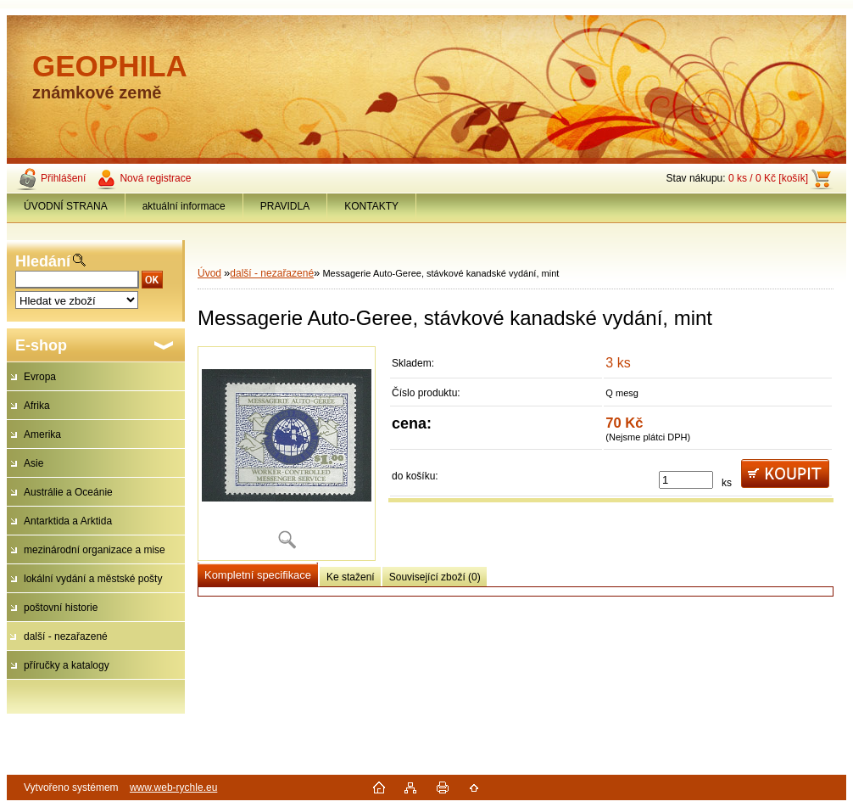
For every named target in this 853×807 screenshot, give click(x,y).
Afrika (37, 406)
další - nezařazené (66, 636)
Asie (33, 463)
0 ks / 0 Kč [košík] (768, 178)
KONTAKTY (371, 206)
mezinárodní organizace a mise (94, 550)
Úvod (209, 273)
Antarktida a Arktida (68, 521)
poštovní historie (61, 608)
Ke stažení (350, 577)
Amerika (42, 434)
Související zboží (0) (435, 577)
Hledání (42, 261)
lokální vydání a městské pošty (93, 579)
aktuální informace (184, 206)
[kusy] (686, 480)
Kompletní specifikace (257, 575)
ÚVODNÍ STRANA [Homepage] (66, 206)
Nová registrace (155, 178)
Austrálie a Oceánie (68, 492)
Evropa (40, 377)
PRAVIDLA (284, 206)
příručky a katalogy (66, 665)
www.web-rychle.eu (173, 787)
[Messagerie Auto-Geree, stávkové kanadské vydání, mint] (286, 453)
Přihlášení (63, 178)
